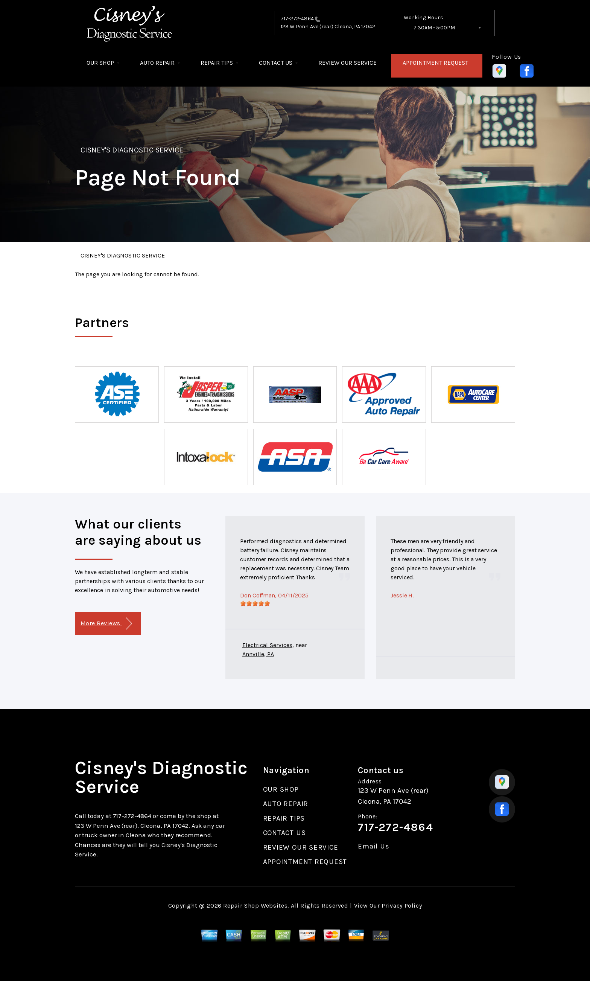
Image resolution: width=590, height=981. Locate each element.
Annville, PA (258, 654)
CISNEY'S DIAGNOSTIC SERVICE (132, 150)
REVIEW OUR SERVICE (347, 62)
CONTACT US (275, 62)
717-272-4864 (297, 18)
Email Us (373, 846)
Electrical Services (267, 645)
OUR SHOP (100, 62)
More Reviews (106, 623)
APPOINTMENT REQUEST (435, 62)
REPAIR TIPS (217, 62)
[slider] (255, 603)
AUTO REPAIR (157, 62)
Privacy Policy (402, 905)
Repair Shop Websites (255, 905)
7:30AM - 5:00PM (434, 27)
